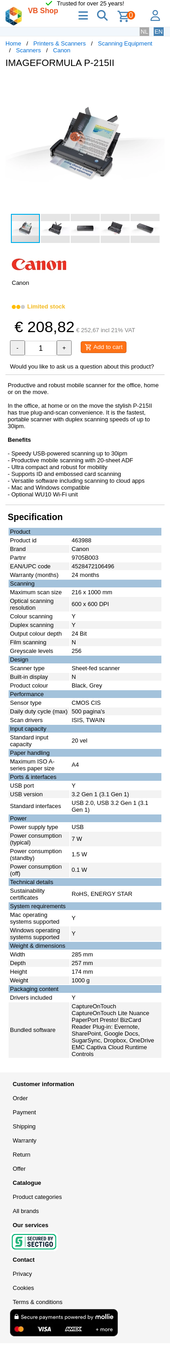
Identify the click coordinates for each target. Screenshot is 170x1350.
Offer (19, 1168)
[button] (156, 84)
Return (21, 1154)
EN (159, 31)
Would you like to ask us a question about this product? (82, 366)
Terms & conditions (38, 1302)
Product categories (37, 1196)
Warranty (24, 1140)
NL (144, 31)
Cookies (23, 1287)
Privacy (22, 1273)
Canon (61, 50)
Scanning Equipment (125, 43)
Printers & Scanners (60, 43)
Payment (24, 1112)
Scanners (28, 50)
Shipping (24, 1126)
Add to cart (103, 347)
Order (20, 1098)
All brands (26, 1211)
